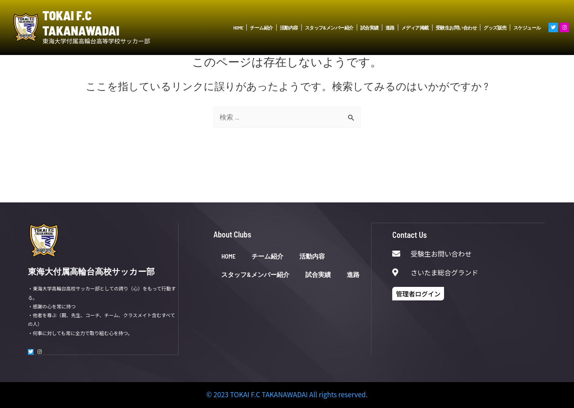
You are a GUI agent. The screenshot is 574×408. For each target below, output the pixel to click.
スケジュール (527, 27)
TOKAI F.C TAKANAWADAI (81, 22)
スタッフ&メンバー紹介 (329, 27)
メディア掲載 (415, 27)
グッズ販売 (495, 27)
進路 (390, 27)
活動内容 (289, 27)
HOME (238, 27)
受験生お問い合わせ (456, 27)
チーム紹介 (261, 27)
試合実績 (369, 27)
